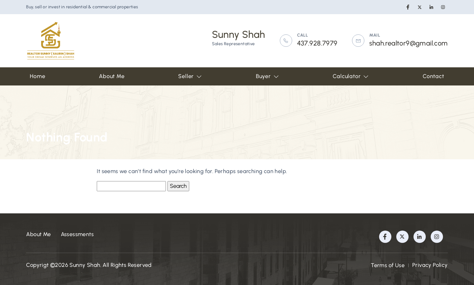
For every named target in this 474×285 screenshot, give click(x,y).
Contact (433, 76)
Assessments (77, 234)
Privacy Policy (430, 265)
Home (37, 76)
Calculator (351, 76)
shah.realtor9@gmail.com (408, 43)
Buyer (267, 76)
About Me (111, 76)
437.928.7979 (317, 43)
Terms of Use (388, 265)
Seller (190, 76)
